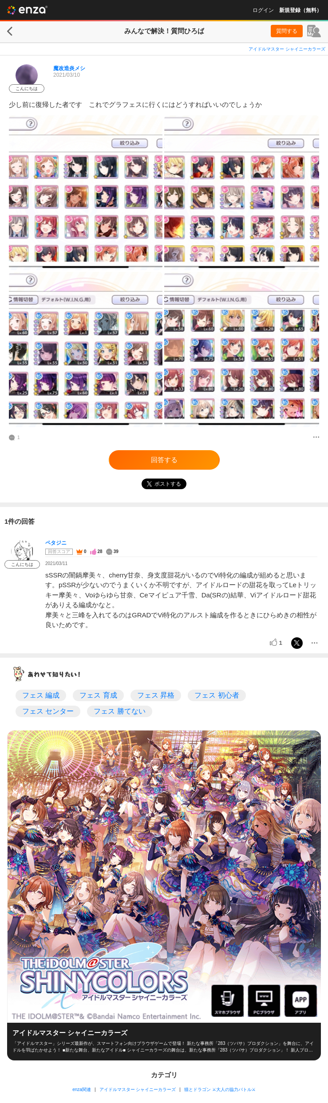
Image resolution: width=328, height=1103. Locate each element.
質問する (286, 31)
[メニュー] (316, 437)
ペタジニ (56, 543)
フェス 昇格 (155, 695)
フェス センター (48, 711)
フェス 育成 (98, 695)
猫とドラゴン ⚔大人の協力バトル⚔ (220, 1089)
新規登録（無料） (300, 10)
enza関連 (81, 1089)
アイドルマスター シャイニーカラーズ (287, 49)
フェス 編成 (40, 695)
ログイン (263, 10)
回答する (164, 459)
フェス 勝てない (119, 711)
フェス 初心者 (216, 695)
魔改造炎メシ (69, 68)
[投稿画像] (85, 193)
